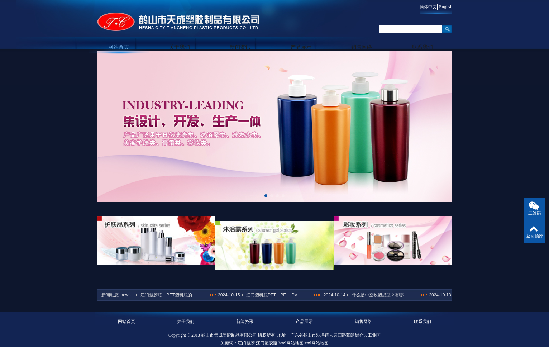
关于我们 (185, 36)
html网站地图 (291, 329)
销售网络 (363, 36)
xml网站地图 (317, 329)
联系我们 (422, 36)
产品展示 (304, 36)
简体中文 (425, 6)
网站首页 (126, 36)
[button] (265, 195)
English (445, 6)
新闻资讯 (245, 36)
